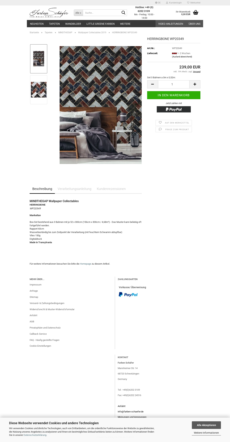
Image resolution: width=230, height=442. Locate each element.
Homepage (85, 263)
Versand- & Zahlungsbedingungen (47, 303)
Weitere (125, 23)
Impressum (35, 284)
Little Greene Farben (100, 23)
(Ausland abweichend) (182, 57)
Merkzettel (193, 2)
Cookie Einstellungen (40, 345)
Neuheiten (37, 23)
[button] (157, 2)
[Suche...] (78, 12)
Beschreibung (42, 189)
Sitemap (34, 297)
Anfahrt (33, 315)
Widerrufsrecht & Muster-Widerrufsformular (52, 309)
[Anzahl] (173, 84)
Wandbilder (73, 23)
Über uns (194, 23)
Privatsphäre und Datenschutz (45, 327)
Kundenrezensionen (111, 189)
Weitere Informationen (206, 432)
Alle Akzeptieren (206, 425)
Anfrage (34, 290)
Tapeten (54, 23)
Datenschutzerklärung (35, 435)
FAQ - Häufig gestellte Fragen (44, 340)
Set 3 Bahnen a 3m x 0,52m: (161, 77)
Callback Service (38, 333)
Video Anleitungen (170, 23)
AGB (32, 321)
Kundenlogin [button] (174, 2)
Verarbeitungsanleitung (74, 189)
